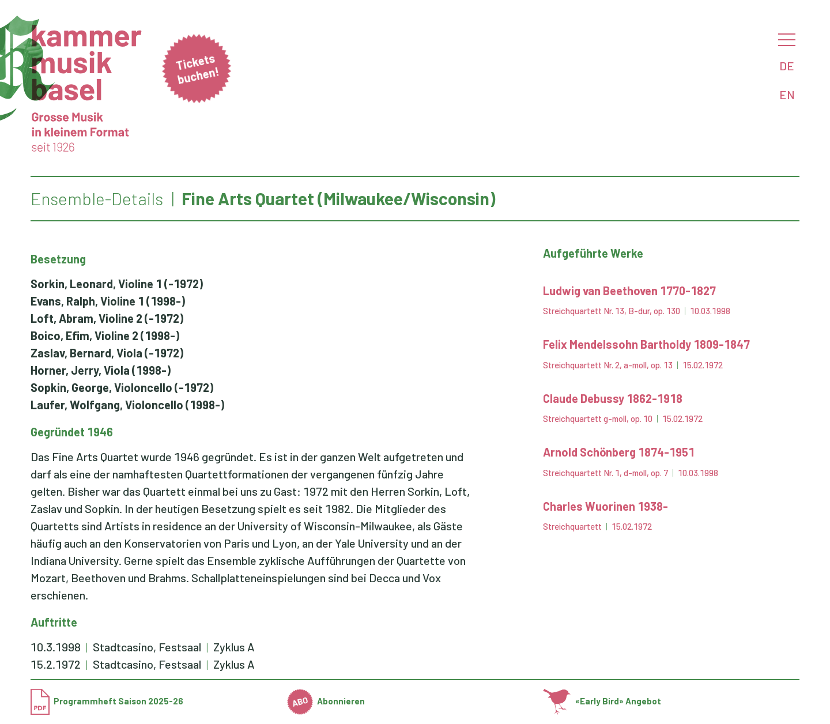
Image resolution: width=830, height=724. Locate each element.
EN (787, 94)
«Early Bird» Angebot (602, 701)
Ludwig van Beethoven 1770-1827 (629, 290)
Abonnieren (326, 701)
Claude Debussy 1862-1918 (612, 398)
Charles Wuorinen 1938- (605, 506)
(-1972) (117, 284)
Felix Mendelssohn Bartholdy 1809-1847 (646, 344)
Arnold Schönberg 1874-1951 (619, 452)
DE (786, 66)
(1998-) (108, 301)
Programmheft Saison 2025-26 (107, 701)
